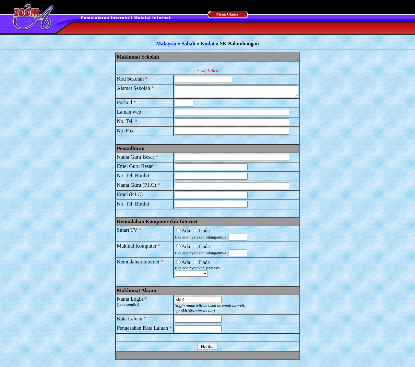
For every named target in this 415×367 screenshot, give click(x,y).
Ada (176, 232)
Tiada (194, 232)
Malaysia (166, 43)
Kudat (207, 43)
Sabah (189, 43)
